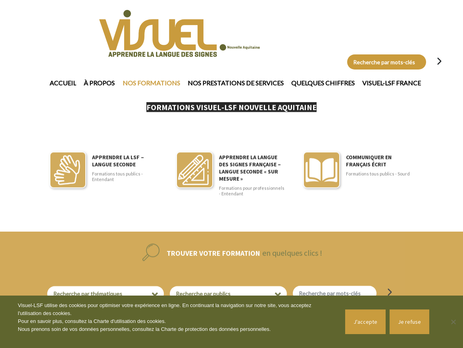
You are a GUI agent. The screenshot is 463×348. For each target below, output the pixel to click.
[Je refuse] (453, 322)
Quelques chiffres (323, 83)
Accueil (63, 83)
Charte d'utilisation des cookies (129, 321)
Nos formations (151, 83)
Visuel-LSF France (391, 83)
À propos (99, 83)
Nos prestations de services (236, 83)
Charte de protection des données (200, 329)
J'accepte (365, 321)
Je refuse (409, 321)
